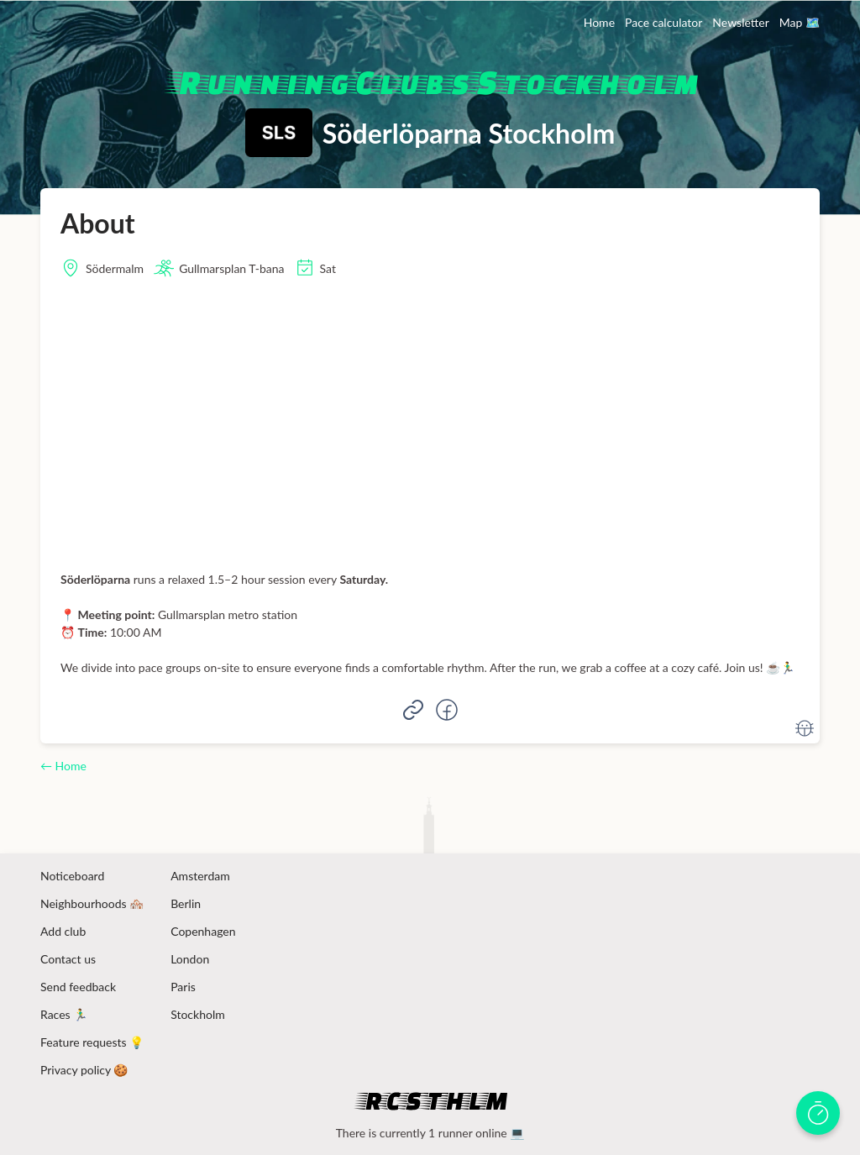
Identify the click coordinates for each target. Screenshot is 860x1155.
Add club (63, 931)
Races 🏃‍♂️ (63, 1014)
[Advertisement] (430, 424)
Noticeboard (72, 876)
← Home (63, 766)
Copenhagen (202, 931)
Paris (183, 986)
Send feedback (78, 986)
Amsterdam (200, 876)
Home (599, 22)
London (189, 959)
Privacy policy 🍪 (84, 1070)
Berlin (185, 903)
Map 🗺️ (799, 22)
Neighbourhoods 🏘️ (92, 903)
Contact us (68, 959)
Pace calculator (663, 22)
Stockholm (197, 1014)
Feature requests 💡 (92, 1042)
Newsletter (740, 22)
